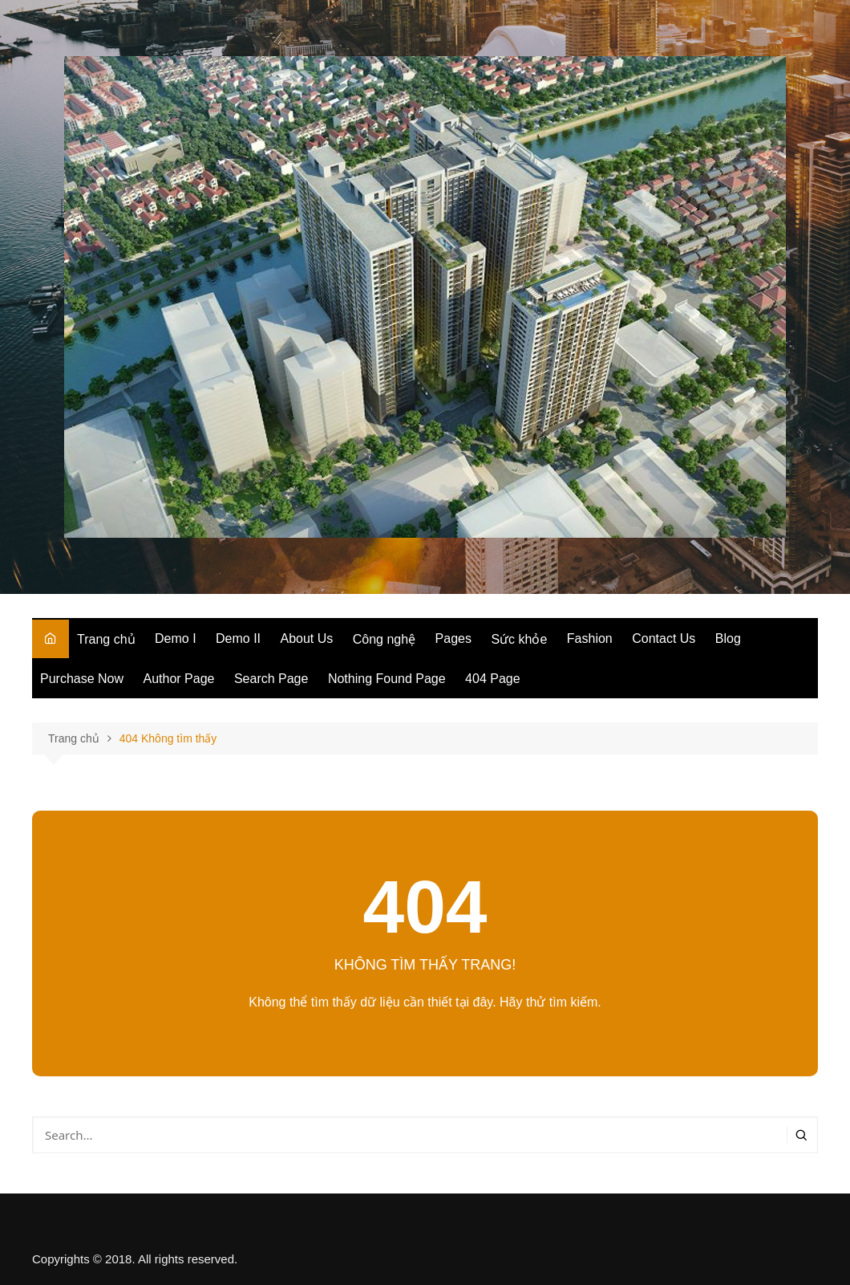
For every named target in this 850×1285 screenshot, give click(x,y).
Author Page (179, 678)
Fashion (590, 638)
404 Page (492, 678)
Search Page (271, 678)
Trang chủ (106, 639)
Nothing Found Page (387, 678)
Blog (728, 638)
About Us (307, 638)
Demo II (238, 638)
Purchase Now (81, 678)
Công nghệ (384, 639)
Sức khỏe (519, 639)
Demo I (175, 638)
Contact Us (663, 638)
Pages (453, 638)
